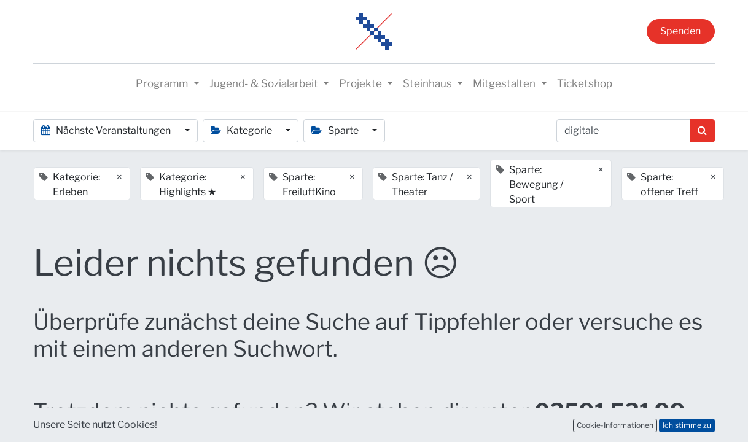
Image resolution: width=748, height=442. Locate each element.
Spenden (680, 31)
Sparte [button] (335, 130)
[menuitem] (584, 84)
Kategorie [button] (242, 130)
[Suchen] (702, 130)
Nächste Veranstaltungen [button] (107, 130)
